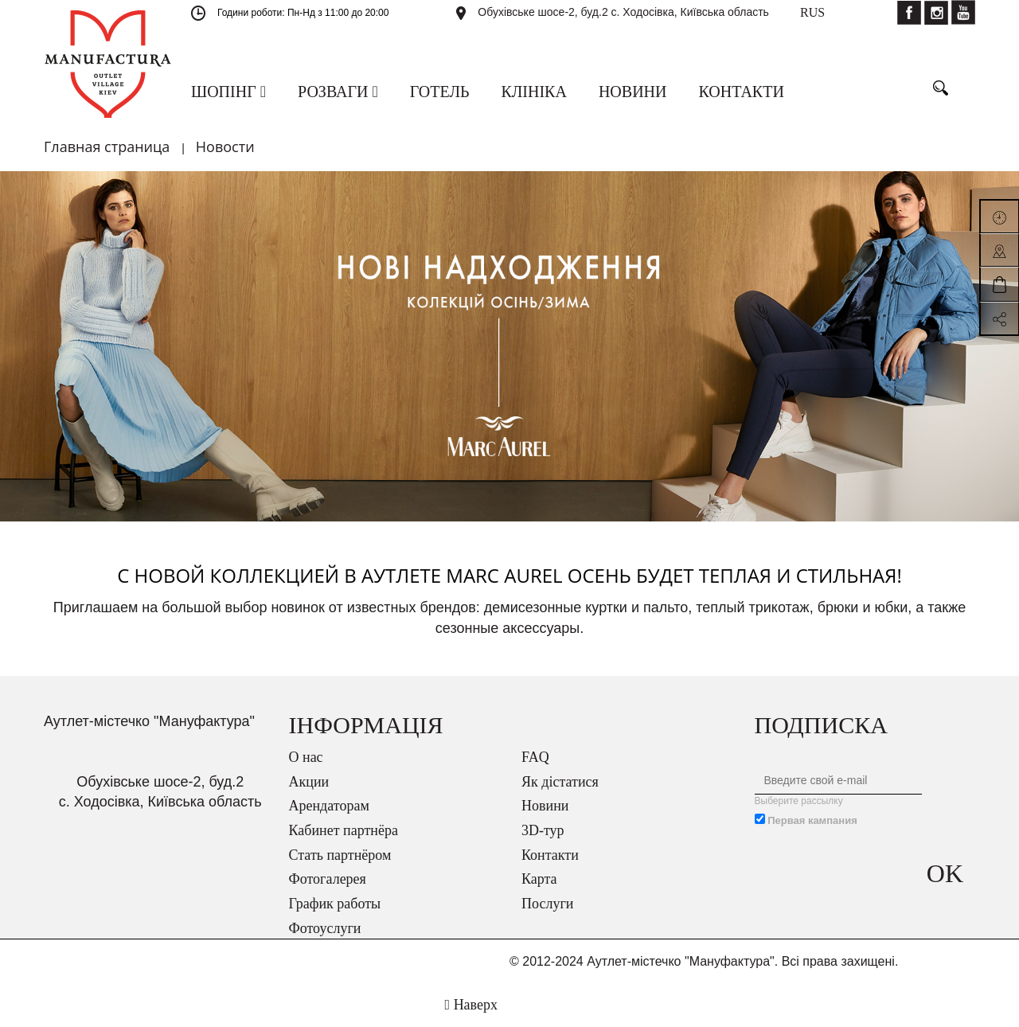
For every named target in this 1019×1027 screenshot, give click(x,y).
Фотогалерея (327, 879)
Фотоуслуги (325, 928)
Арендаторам (329, 806)
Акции (309, 782)
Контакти (550, 855)
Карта (539, 879)
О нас (306, 757)
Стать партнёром (340, 855)
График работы (335, 904)
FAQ (535, 757)
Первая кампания (812, 820)
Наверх (471, 1005)
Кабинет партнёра (343, 830)
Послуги (547, 904)
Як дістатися (560, 782)
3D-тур (542, 830)
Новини (544, 806)
